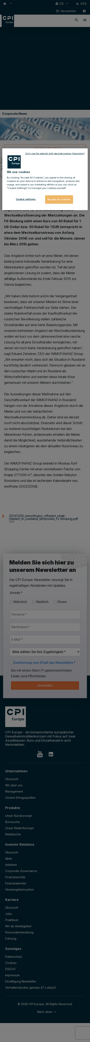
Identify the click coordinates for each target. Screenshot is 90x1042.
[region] (45, 179)
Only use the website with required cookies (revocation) (55, 153)
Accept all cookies (59, 199)
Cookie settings (26, 199)
